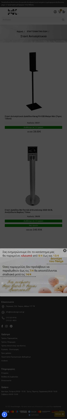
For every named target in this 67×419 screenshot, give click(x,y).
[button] (4, 414)
